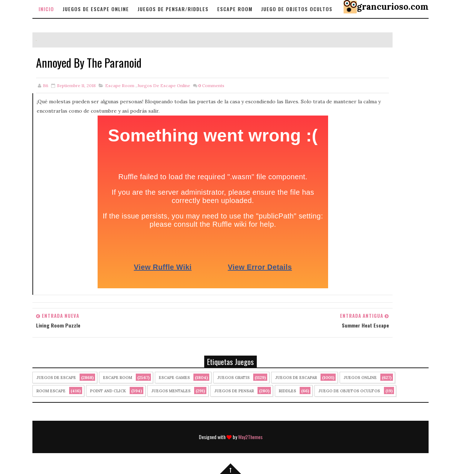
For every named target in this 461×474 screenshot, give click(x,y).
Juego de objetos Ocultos (296, 9)
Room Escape (51, 390)
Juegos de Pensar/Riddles (173, 9)
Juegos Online (360, 377)
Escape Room (234, 9)
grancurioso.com (393, 6)
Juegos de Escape (56, 377)
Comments (211, 85)
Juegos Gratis (233, 377)
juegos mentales (171, 390)
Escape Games (174, 377)
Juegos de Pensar (234, 390)
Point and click (108, 390)
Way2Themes (250, 437)
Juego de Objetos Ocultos (349, 390)
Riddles (287, 390)
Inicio (46, 9)
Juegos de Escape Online (96, 9)
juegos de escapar (296, 377)
